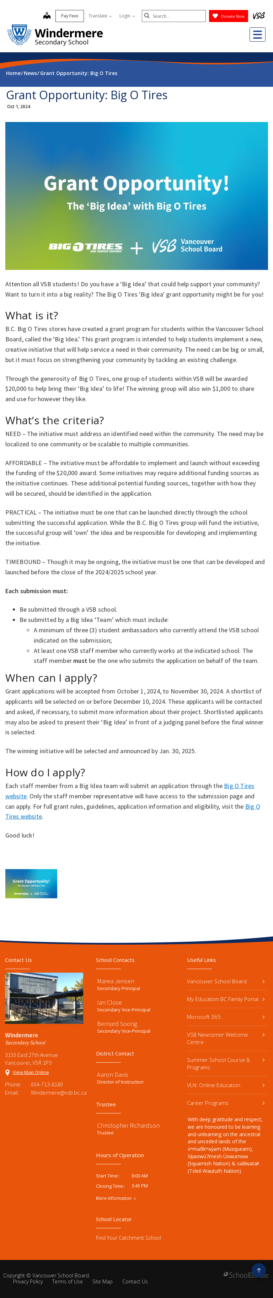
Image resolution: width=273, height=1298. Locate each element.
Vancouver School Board (225, 981)
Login (127, 16)
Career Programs (225, 1102)
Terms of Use (67, 1281)
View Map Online (31, 1072)
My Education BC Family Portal (225, 998)
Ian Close (109, 1002)
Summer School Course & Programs (225, 1063)
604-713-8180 (47, 1084)
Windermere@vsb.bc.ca (57, 1092)
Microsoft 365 (225, 1016)
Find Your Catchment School (128, 1237)
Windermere (69, 33)
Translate (100, 16)
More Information (114, 1198)
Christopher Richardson (128, 1125)
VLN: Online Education (225, 1085)
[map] (46, 16)
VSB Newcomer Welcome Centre (225, 1038)
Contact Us (135, 1281)
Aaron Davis (112, 1074)
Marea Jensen (115, 981)
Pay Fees (70, 16)
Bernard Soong (117, 1024)
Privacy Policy (28, 1281)
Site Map (102, 1281)
